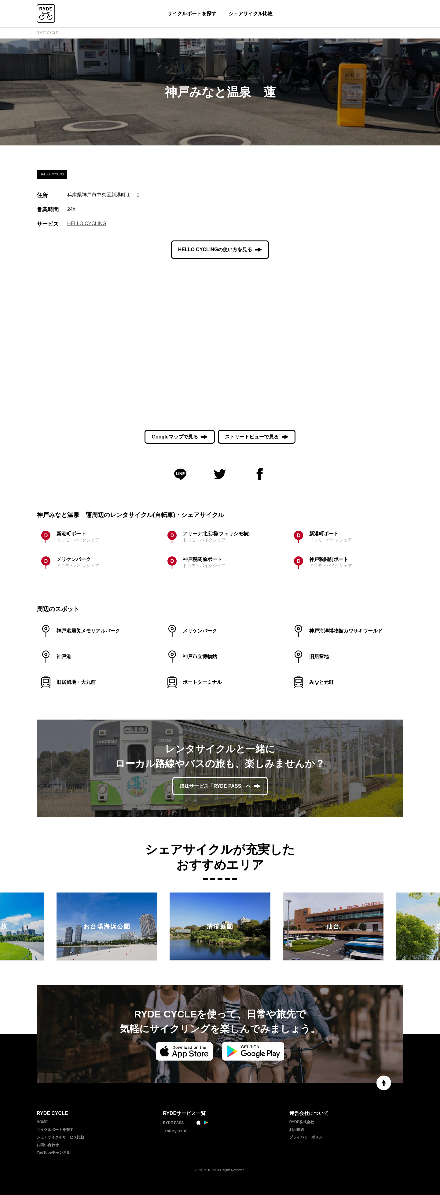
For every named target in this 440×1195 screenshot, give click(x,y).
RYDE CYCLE (47, 33)
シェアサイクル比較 (251, 13)
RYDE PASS (173, 1123)
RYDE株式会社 (301, 1122)
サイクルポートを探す (191, 13)
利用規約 (296, 1129)
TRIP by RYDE (175, 1131)
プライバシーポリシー (307, 1137)
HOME (42, 1122)
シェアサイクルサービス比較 (60, 1137)
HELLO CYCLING (86, 223)
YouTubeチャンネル (53, 1152)
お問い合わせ (48, 1145)
